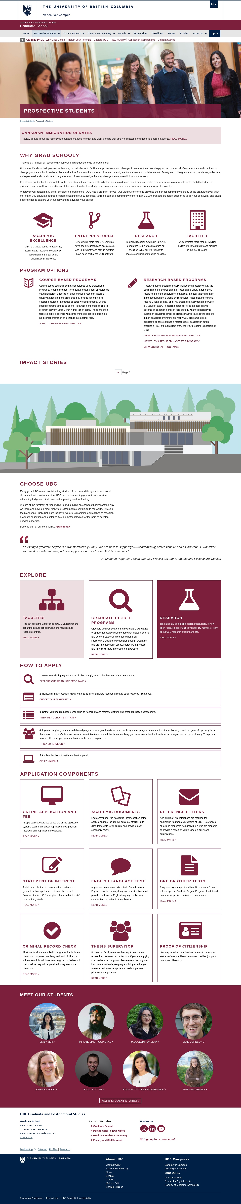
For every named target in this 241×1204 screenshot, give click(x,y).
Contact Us (26, 1137)
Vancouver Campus (176, 1164)
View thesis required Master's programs (171, 341)
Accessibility (85, 1198)
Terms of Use (52, 1198)
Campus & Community (99, 33)
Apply (215, 33)
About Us (198, 33)
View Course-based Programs (59, 323)
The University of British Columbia (27, 10)
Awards (122, 33)
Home (26, 33)
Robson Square (173, 1177)
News (109, 1172)
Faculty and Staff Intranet (107, 1140)
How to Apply (118, 39)
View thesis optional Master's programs (171, 335)
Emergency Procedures (31, 1198)
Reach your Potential (79, 39)
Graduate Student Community (110, 1135)
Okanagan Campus (175, 1168)
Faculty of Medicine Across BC (182, 1184)
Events (110, 1175)
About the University (117, 1168)
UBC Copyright (69, 1198)
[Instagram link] (144, 1128)
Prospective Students (45, 33)
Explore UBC (101, 39)
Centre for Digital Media (178, 1181)
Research (65, 1149)
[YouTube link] (161, 1128)
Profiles (53, 1149)
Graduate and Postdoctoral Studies (120, 1115)
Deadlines (157, 33)
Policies (184, 33)
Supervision (140, 33)
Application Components (141, 39)
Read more (178, 138)
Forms (171, 33)
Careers (110, 1179)
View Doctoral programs (161, 347)
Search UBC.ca (114, 1186)
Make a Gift (112, 1183)
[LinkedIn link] (152, 1128)
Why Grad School (56, 39)
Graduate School (27, 121)
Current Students (72, 33)
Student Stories (166, 39)
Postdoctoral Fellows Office (109, 1130)
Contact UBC (113, 1164)
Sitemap (42, 1149)
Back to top (28, 1149)
